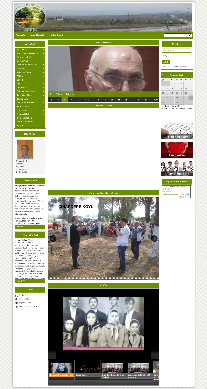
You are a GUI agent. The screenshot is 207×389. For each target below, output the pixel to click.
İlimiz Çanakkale (24, 95)
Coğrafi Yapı (23, 61)
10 (112, 100)
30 (177, 102)
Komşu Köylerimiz (25, 102)
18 (186, 93)
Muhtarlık (21, 68)
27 (163, 102)
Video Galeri (57, 35)
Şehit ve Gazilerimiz (26, 91)
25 (186, 98)
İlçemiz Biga (22, 99)
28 (167, 102)
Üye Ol (166, 66)
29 (172, 102)
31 (181, 102)
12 (126, 100)
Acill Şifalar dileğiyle (62, 94)
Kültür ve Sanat (24, 72)
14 (139, 100)
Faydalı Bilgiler (24, 114)
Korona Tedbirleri (25, 121)
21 (167, 98)
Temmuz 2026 (176, 75)
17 (181, 93)
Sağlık (20, 80)
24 (181, 98)
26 (191, 98)
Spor (19, 83)
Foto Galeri (22, 110)
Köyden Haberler (36, 35)
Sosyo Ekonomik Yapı (27, 64)
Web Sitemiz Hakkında (28, 53)
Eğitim (20, 76)
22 (172, 98)
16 (177, 93)
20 (163, 98)
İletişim (20, 125)
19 (191, 93)
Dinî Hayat (22, 87)
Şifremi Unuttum (179, 66)
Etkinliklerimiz (23, 106)
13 (132, 100)
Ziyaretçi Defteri (24, 118)
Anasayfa (20, 35)
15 (146, 100)
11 (119, 100)
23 (177, 98)
